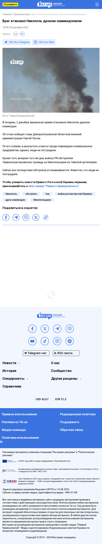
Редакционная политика (78, 414)
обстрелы (31, 194)
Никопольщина (42, 199)
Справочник (11, 386)
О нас (55, 363)
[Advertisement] (51, 251)
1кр (47, 194)
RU (22, 34)
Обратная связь (71, 430)
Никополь (11, 194)
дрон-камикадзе (15, 199)
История (9, 371)
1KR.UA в (19, 42)
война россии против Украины (75, 194)
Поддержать (10, 4)
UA (15, 34)
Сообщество (61, 371)
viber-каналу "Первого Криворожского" (53, 186)
